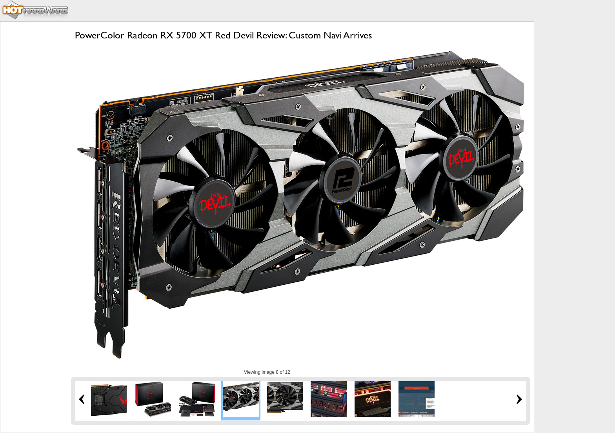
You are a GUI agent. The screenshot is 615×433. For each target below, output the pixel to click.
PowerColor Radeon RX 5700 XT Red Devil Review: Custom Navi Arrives (223, 35)
